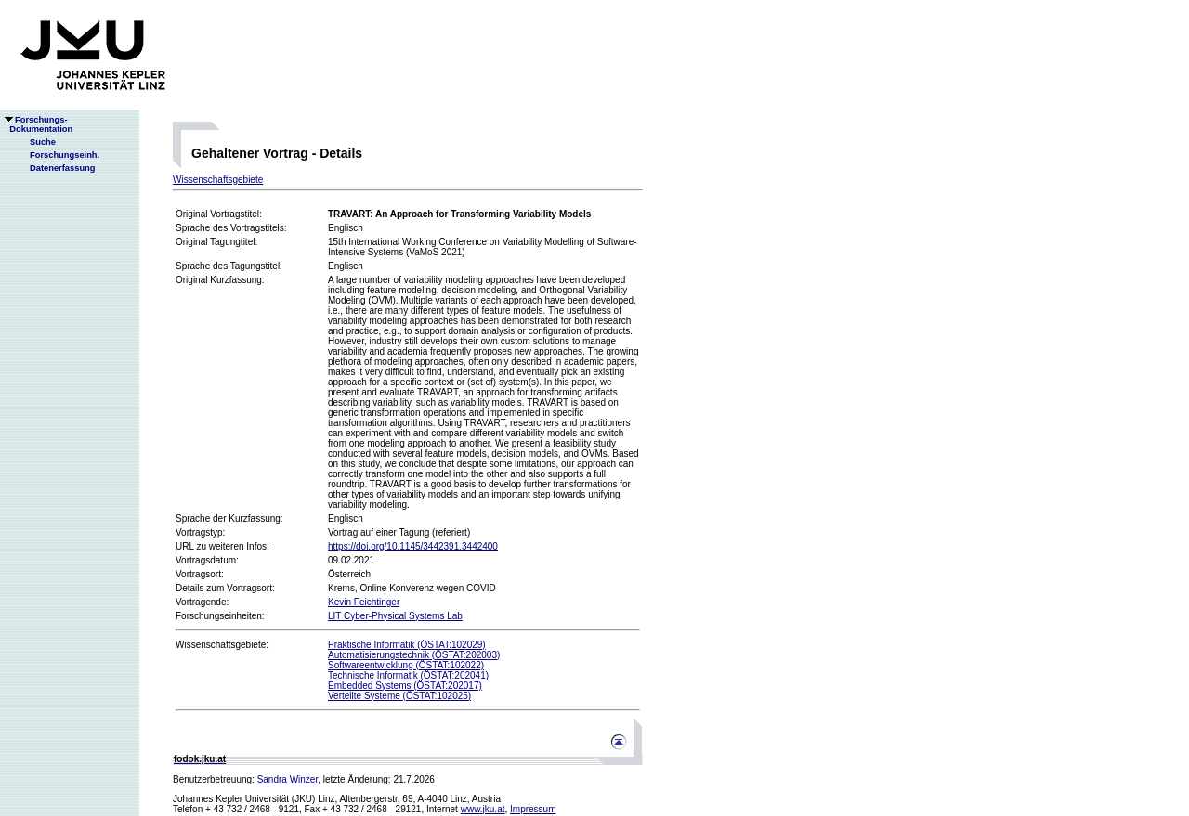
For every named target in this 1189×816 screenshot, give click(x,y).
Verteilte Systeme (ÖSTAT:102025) (399, 696)
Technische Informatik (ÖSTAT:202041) (408, 675)
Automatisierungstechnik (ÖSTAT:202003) (414, 655)
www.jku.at (483, 809)
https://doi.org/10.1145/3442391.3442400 (413, 546)
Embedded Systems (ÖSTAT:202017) (405, 685)
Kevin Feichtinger (363, 602)
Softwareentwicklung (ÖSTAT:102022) (406, 665)
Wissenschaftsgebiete (218, 180)
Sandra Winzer (288, 779)
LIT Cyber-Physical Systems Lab (395, 616)
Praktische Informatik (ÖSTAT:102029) (407, 645)
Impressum (532, 809)
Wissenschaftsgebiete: (222, 645)
